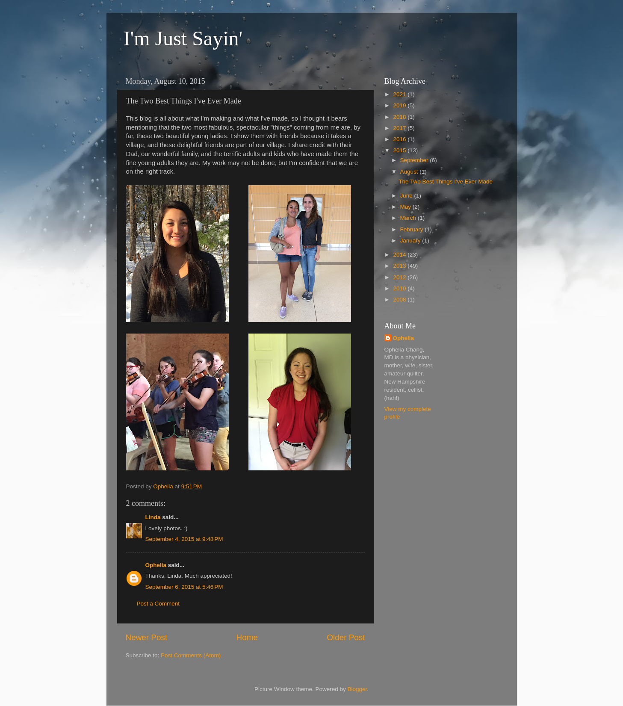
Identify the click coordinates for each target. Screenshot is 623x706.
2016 (400, 139)
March (409, 218)
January (411, 240)
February (412, 229)
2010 (400, 288)
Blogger (357, 689)
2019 (400, 105)
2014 (400, 254)
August (410, 171)
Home (247, 637)
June (407, 195)
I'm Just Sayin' (183, 38)
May (406, 207)
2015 (400, 150)
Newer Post (147, 637)
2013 (400, 266)
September (415, 160)
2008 (400, 299)
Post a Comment (158, 603)
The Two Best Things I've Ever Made (446, 181)
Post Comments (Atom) (191, 655)
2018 (400, 117)
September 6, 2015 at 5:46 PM (184, 587)
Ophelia (156, 565)
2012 (400, 277)
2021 (400, 94)
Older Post (346, 637)
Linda (153, 517)
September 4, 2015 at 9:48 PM (184, 539)
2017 (400, 128)
